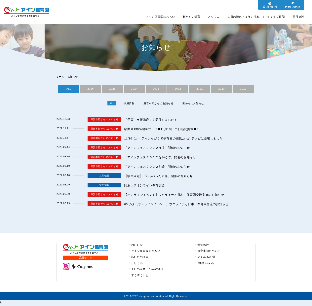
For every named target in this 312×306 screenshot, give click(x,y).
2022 (178, 89)
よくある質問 (206, 257)
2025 (112, 89)
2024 (134, 89)
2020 (221, 89)
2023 (156, 89)
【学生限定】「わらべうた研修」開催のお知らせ (160, 177)
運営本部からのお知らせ (158, 104)
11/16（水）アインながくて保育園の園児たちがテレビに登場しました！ (178, 139)
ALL (68, 89)
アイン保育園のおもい (160, 16)
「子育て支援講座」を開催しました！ (152, 120)
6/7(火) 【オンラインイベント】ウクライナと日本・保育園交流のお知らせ (179, 205)
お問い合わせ (206, 263)
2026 (90, 89)
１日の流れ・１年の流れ (243, 16)
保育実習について (209, 251)
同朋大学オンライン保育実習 (145, 186)
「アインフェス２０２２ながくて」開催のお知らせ (162, 158)
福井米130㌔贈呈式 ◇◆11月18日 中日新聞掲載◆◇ (164, 130)
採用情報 (127, 104)
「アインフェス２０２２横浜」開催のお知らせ (159, 148)
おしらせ (137, 245)
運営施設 (298, 16)
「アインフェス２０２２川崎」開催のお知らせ (159, 167)
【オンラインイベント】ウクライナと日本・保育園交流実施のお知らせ (177, 195)
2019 (243, 89)
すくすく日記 (276, 16)
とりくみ (214, 16)
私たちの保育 (191, 16)
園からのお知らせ (196, 104)
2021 (199, 89)
